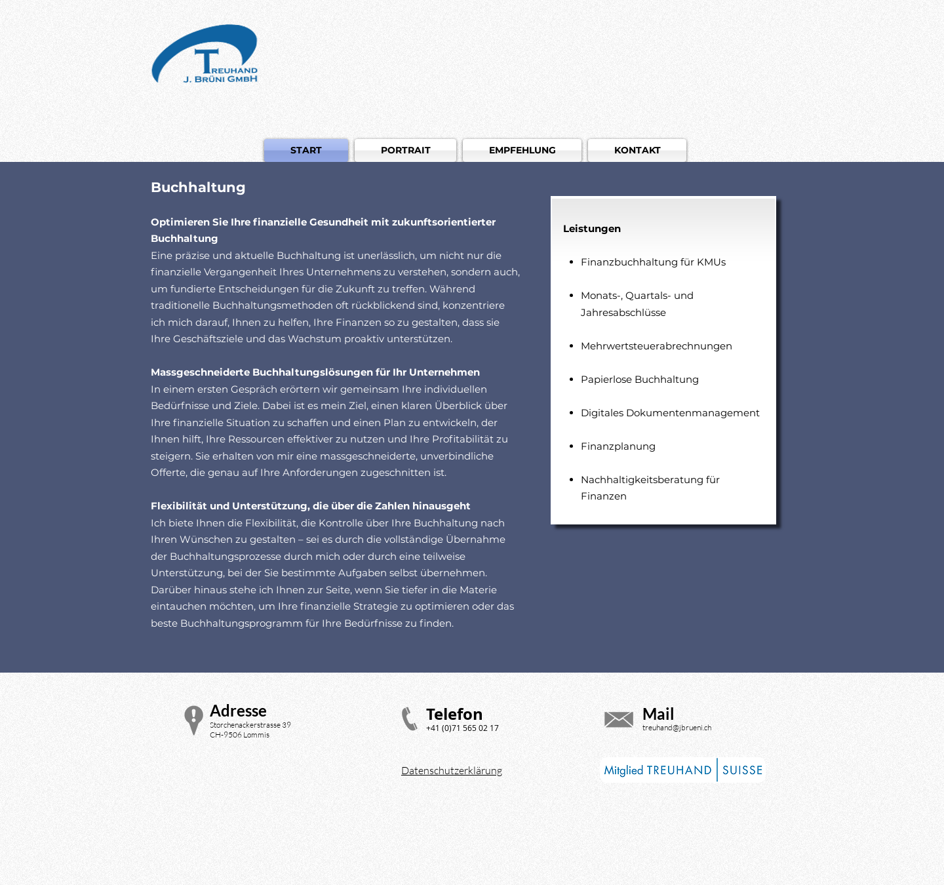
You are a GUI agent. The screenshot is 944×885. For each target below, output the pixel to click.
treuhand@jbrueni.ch (676, 727)
